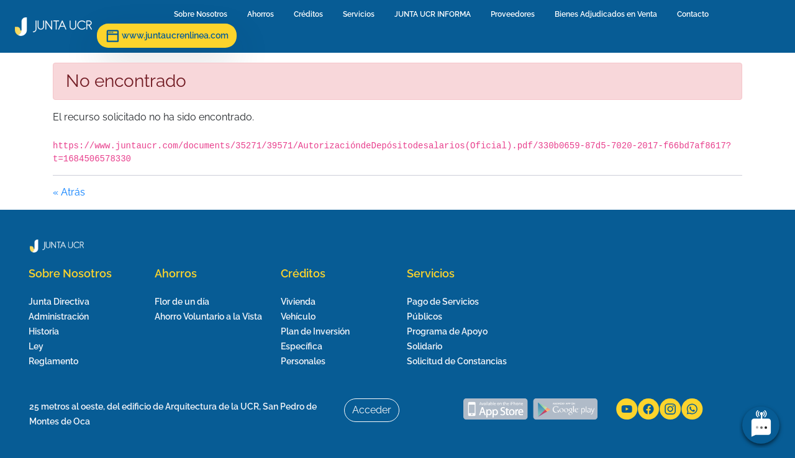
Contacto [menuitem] (695, 14)
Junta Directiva (59, 302)
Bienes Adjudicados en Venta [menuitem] (608, 14)
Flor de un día (182, 302)
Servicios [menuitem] (361, 14)
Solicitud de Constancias (457, 361)
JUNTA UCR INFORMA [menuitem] (435, 14)
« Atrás (69, 192)
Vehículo (298, 316)
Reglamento (53, 361)
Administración (59, 316)
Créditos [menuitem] (311, 14)
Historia (44, 331)
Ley (36, 346)
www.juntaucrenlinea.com (167, 36)
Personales (303, 361)
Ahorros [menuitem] (263, 14)
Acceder (371, 410)
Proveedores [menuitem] (515, 14)
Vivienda (298, 302)
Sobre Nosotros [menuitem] (203, 14)
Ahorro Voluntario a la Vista (208, 316)
